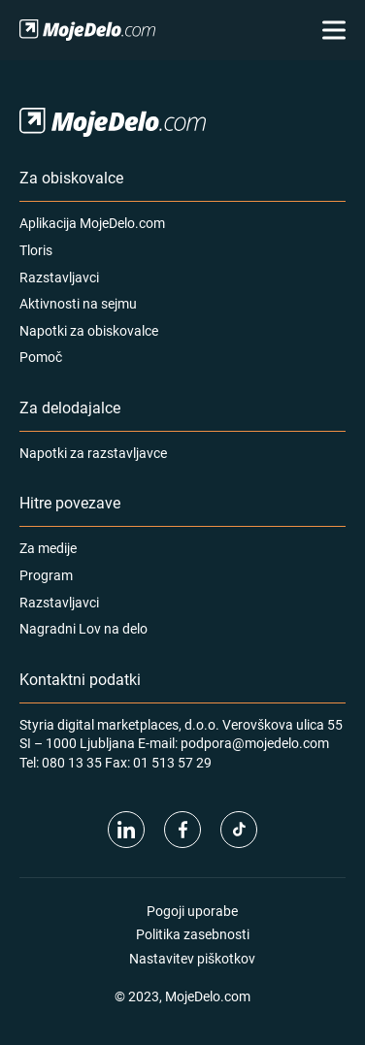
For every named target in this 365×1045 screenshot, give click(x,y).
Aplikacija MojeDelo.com (92, 222)
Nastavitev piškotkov (192, 958)
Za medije (48, 548)
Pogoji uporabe (192, 910)
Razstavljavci (59, 277)
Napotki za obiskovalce (88, 330)
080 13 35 (72, 762)
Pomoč (40, 356)
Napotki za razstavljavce (93, 452)
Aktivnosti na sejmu (78, 303)
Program (46, 575)
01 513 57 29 (172, 762)
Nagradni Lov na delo (83, 628)
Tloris (35, 250)
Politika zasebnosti (192, 934)
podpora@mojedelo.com (255, 743)
